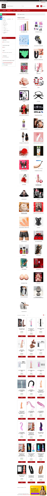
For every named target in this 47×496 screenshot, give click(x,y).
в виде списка (44, 315)
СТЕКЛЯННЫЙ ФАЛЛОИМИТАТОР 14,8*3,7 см (40, 412)
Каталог (8, 10)
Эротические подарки (24, 59)
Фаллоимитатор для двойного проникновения (31, 476)
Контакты (19, 10)
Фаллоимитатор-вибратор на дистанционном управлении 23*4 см (21, 454)
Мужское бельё (24, 241)
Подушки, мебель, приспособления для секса (38, 297)
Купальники (38, 255)
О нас (14, 10)
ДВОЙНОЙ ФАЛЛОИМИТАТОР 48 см (31, 391)
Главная (4, 10)
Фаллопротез (24, 311)
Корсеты (38, 227)
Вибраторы (38, 73)
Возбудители (38, 269)
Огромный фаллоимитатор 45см (22, 351)
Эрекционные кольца (38, 115)
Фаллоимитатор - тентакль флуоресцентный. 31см (31, 329)
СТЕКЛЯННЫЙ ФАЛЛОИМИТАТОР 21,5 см (21, 391)
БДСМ (38, 87)
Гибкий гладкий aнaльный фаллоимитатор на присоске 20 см (40, 391)
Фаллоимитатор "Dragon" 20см (41, 433)
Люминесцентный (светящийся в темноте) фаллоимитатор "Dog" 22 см (41, 455)
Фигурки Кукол (24, 199)
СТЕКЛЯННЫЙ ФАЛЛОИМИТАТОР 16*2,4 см (31, 412)
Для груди (24, 184)
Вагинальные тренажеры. (24, 73)
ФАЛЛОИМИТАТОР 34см (40, 329)
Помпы (24, 101)
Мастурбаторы (24, 87)
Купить (22, 336)
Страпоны (38, 101)
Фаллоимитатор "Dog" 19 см (22, 476)
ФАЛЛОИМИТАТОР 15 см (40, 370)
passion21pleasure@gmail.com (8, 62)
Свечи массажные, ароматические (24, 213)
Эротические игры (24, 170)
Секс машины (24, 269)
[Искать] (37, 6)
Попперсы (24, 255)
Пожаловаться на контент (26, 494)
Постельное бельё (38, 241)
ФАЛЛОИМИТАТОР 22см (40, 350)
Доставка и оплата (26, 10)
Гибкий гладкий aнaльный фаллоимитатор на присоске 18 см (21, 412)
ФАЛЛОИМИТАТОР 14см (31, 370)
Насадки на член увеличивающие (38, 185)
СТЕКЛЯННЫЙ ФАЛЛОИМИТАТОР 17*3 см (21, 433)
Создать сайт (2, 0)
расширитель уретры (38, 170)
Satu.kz (28, 493)
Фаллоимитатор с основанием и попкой (31, 351)
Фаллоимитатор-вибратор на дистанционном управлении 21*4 (31, 433)
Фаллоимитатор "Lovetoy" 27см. (22, 329)
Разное (38, 199)
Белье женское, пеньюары (24, 115)
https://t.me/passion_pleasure (8, 63)
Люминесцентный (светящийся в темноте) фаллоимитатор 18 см (31, 455)
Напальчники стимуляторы (24, 227)
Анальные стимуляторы (38, 59)
